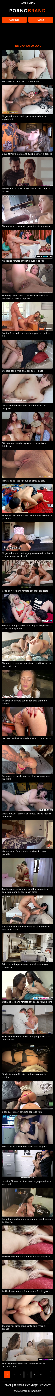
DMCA (7, 1385)
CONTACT (45, 1385)
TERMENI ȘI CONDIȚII (26, 1385)
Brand (27, 10)
